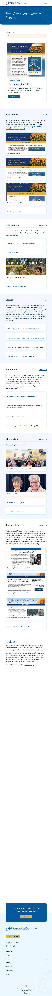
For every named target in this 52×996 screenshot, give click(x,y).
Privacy (26, 993)
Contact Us (9, 978)
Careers (8, 974)
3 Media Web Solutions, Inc (26, 986)
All (8, 36)
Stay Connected (13, 936)
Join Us (26, 916)
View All (41, 114)
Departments (9, 970)
